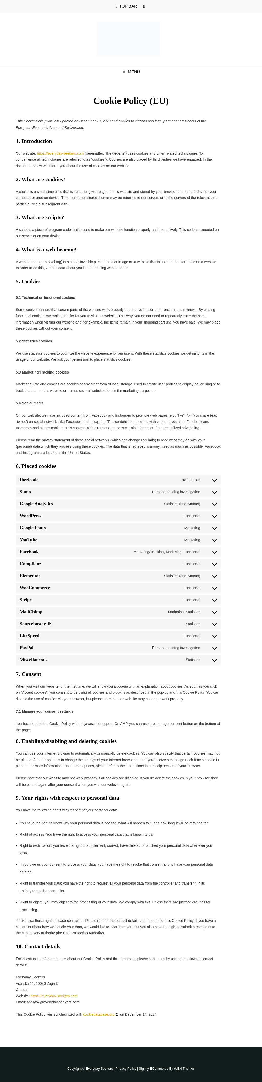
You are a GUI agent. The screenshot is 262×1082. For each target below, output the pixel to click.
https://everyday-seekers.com (60, 153)
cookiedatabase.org (98, 1014)
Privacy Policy (126, 1069)
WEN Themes (184, 1069)
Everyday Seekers (99, 1069)
